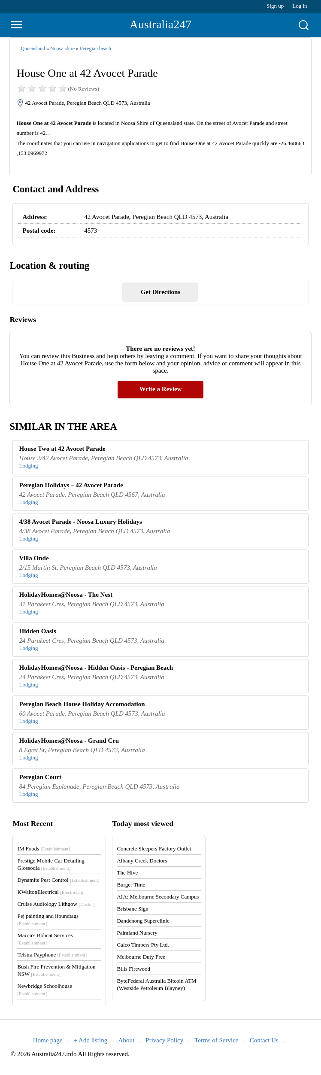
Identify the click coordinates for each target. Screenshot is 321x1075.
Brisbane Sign (132, 908)
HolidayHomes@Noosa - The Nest (65, 594)
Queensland (33, 49)
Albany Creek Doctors (142, 860)
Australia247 (161, 24)
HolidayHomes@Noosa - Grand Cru (69, 740)
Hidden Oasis (37, 631)
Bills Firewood (133, 969)
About (126, 1040)
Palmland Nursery (137, 932)
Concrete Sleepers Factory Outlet (154, 848)
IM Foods (43, 848)
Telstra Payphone (52, 954)
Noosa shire (62, 49)
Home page (48, 1040)
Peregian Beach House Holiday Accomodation (82, 704)
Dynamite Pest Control (58, 880)
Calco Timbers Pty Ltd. (143, 944)
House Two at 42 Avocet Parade (62, 448)
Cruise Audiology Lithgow (55, 904)
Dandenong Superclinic (143, 920)
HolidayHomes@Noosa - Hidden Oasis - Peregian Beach (96, 667)
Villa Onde (34, 558)
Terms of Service (216, 1040)
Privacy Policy (164, 1040)
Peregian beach (95, 49)
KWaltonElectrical (50, 892)
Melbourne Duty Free (141, 957)
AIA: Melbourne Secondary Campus (158, 896)
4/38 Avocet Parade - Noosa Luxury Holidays (80, 521)
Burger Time (131, 884)
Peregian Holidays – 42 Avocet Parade (71, 485)
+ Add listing (90, 1040)
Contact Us (264, 1040)
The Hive (127, 872)
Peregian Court (40, 777)
